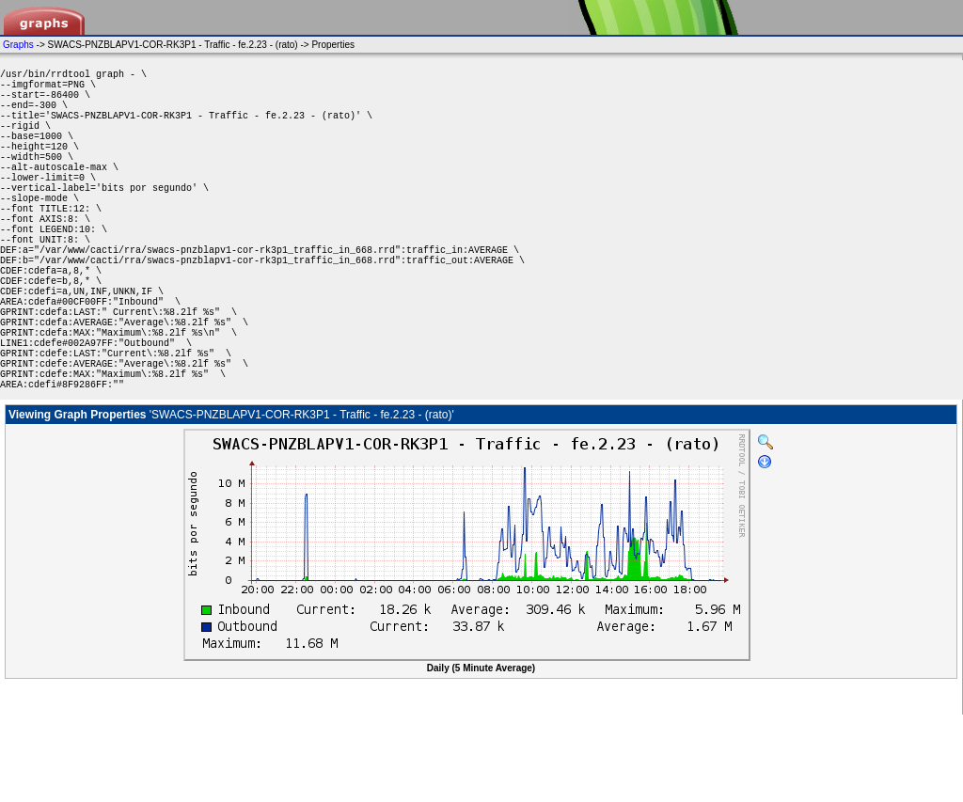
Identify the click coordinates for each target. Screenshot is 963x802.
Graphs (18, 44)
